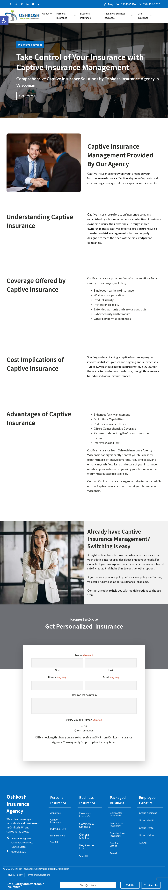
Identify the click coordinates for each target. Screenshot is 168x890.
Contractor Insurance (116, 814)
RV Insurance (57, 835)
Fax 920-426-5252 (149, 4)
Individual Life (58, 828)
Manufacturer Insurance (117, 834)
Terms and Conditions (38, 874)
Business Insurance (85, 15)
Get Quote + (88, 885)
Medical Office (114, 844)
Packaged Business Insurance (114, 15)
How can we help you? (84, 694)
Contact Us (151, 885)
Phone (57, 677)
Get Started (27, 96)
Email (110, 677)
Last (110, 670)
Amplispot (63, 868)
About (45, 13)
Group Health (146, 820)
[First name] (57, 662)
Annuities (55, 812)
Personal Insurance (61, 15)
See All (54, 842)
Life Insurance (143, 15)
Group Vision (146, 835)
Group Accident (148, 812)
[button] (4, 20)
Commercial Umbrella (86, 825)
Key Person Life (86, 846)
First (57, 670)
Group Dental (146, 827)
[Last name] (111, 662)
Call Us (130, 885)
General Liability (84, 836)
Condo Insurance (55, 821)
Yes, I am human (85, 730)
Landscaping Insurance (117, 824)
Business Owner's (85, 814)
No (85, 725)
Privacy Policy (14, 874)
